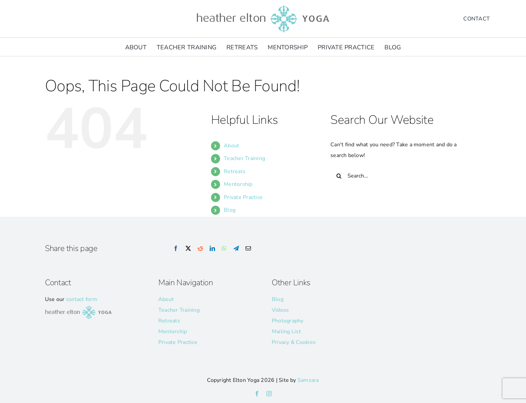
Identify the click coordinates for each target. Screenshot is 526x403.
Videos (280, 310)
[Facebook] (176, 248)
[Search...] (399, 175)
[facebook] (257, 393)
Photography (288, 320)
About (231, 145)
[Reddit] (200, 248)
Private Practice (243, 197)
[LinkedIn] (212, 248)
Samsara (308, 380)
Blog (229, 210)
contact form (81, 299)
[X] (188, 248)
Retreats (235, 171)
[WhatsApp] (224, 248)
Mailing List (286, 331)
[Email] (248, 248)
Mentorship (238, 184)
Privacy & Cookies (294, 342)
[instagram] (269, 393)
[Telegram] (236, 248)
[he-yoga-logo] (263, 6)
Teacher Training (244, 158)
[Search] (338, 175)
